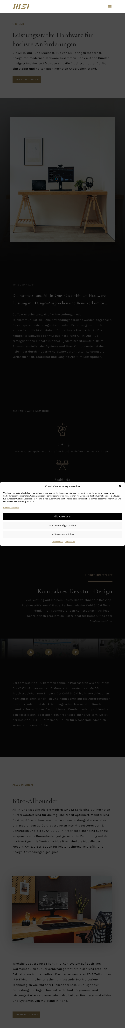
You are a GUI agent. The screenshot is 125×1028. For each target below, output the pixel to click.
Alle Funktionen (62, 516)
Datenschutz (57, 541)
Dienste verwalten (11, 507)
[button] (120, 486)
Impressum (70, 541)
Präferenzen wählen (62, 534)
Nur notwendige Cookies (62, 525)
